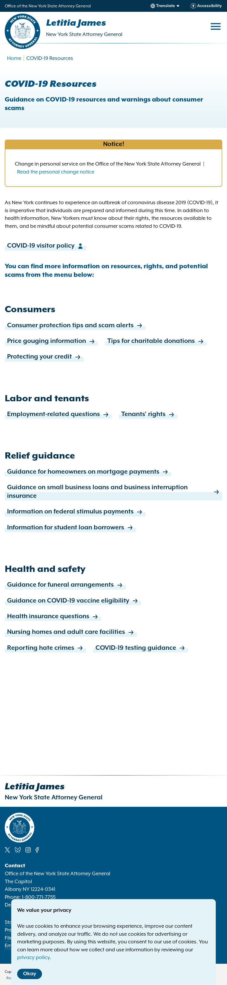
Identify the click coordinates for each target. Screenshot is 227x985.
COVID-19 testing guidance (140, 648)
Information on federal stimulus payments (75, 512)
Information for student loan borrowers (70, 527)
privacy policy (33, 957)
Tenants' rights (148, 414)
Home (14, 58)
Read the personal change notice (55, 172)
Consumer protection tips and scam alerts (75, 325)
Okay (29, 974)
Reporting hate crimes (45, 648)
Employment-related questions (58, 414)
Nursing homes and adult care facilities (70, 632)
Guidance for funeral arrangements (65, 585)
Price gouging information (51, 341)
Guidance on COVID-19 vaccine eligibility (73, 601)
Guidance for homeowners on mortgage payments (88, 472)
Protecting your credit (44, 357)
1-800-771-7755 (39, 897)
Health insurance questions (53, 616)
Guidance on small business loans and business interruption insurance (113, 492)
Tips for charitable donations (155, 341)
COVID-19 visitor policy (45, 246)
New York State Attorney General (84, 34)
